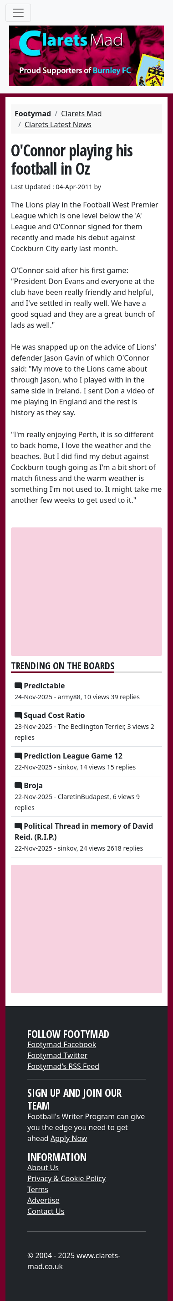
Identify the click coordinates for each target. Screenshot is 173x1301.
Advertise (43, 1200)
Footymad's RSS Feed (63, 1066)
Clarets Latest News (58, 124)
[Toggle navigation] (18, 13)
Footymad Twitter (57, 1055)
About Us (43, 1167)
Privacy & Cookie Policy (66, 1178)
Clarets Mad (81, 113)
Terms (37, 1189)
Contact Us (45, 1211)
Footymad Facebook (61, 1044)
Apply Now (69, 1138)
